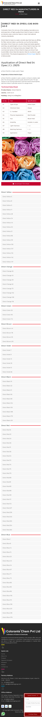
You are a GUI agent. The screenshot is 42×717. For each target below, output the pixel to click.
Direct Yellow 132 (8, 253)
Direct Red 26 (7, 443)
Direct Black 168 (8, 412)
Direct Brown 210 (8, 341)
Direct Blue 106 (7, 595)
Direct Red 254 (7, 525)
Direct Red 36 (7, 451)
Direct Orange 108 (8, 297)
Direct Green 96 (8, 314)
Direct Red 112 (7, 503)
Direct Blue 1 (7, 539)
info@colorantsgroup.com (12, 701)
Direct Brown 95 (8, 337)
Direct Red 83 (7, 486)
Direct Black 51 (7, 390)
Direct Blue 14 (7, 548)
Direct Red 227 (7, 508)
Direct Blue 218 (7, 613)
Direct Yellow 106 (8, 244)
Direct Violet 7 (7, 350)
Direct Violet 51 (7, 367)
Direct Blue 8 (7, 543)
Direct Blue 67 (7, 569)
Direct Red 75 (7, 469)
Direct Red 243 (7, 516)
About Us (4, 656)
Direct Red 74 (7, 464)
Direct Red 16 (7, 430)
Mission (3, 664)
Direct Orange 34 (8, 275)
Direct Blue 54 (7, 565)
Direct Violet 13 (7, 359)
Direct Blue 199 (7, 604)
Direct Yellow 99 (8, 240)
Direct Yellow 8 (7, 201)
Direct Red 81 (7, 482)
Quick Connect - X (33, 695)
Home (17, 14)
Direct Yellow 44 (8, 222)
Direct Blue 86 (7, 591)
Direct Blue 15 (7, 552)
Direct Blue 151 (7, 600)
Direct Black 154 (8, 403)
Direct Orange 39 (8, 280)
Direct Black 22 (7, 385)
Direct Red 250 (7, 521)
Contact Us (4, 667)
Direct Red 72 (7, 460)
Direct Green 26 (8, 310)
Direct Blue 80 (7, 582)
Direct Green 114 (8, 319)
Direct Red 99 (7, 495)
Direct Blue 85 (7, 587)
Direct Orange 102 (8, 293)
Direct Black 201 (8, 420)
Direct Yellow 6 (7, 196)
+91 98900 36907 (9, 682)
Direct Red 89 (7, 490)
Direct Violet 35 (7, 363)
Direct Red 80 (7, 477)
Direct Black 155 (8, 407)
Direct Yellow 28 (8, 214)
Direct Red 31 (7, 447)
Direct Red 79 (7, 473)
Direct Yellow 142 (8, 257)
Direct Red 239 (7, 512)
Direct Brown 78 (8, 333)
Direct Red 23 (7, 434)
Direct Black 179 (8, 416)
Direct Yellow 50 (8, 227)
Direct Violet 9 (7, 354)
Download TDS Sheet (21, 184)
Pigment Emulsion (6, 660)
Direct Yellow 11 (7, 209)
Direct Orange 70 (8, 288)
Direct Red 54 (7, 456)
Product (3, 658)
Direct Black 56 (7, 394)
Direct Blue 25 (7, 556)
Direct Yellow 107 (8, 248)
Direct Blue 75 (7, 578)
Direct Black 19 (7, 381)
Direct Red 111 (7, 499)
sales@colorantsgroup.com (13, 684)
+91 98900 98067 (9, 699)
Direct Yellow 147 (8, 262)
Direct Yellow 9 (7, 205)
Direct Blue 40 (7, 561)
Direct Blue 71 (7, 574)
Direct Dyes (31, 54)
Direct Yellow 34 (8, 218)
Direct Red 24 (7, 438)
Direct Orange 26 (8, 271)
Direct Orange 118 (8, 301)
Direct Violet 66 (7, 372)
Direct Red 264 (7, 530)
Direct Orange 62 (8, 284)
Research (4, 662)
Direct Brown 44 (8, 328)
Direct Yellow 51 (7, 231)
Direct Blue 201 (7, 608)
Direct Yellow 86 (8, 235)
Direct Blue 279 (7, 617)
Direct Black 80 (7, 399)
